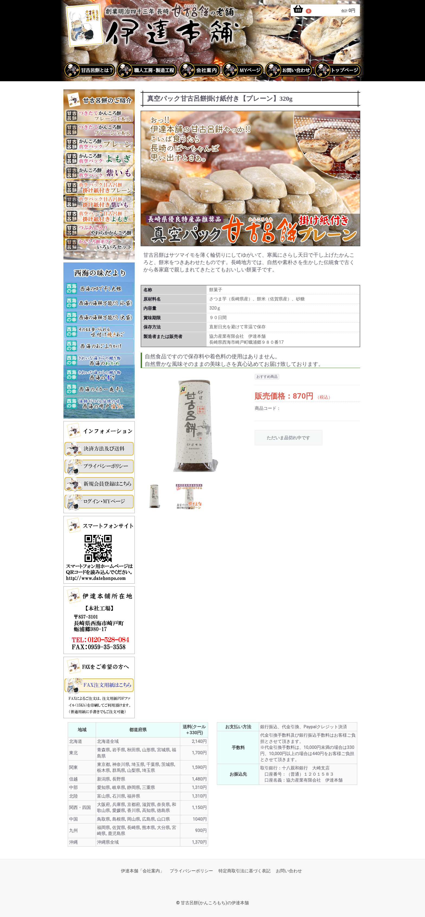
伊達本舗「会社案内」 (142, 870)
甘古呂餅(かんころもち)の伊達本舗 (215, 903)
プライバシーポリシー (191, 870)
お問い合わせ (289, 870)
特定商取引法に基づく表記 (244, 870)
